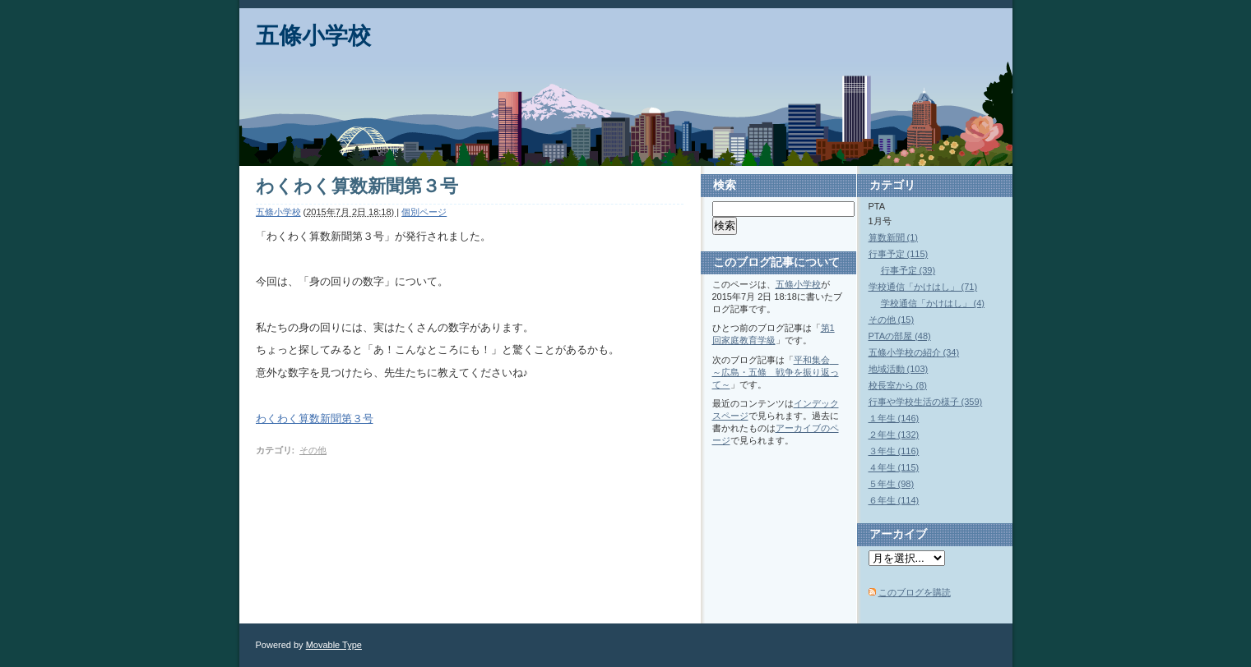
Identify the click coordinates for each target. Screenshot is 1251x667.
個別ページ (424, 212)
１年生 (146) (894, 418)
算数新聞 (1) (894, 237)
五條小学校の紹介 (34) (914, 352)
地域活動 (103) (899, 369)
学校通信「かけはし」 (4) (933, 303)
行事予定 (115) (899, 254)
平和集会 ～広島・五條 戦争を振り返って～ (775, 372)
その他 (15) (892, 319)
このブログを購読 (914, 592)
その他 (313, 450)
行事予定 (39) (908, 270)
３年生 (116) (894, 451)
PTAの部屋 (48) (900, 336)
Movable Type (334, 645)
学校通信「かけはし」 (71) (923, 287)
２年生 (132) (894, 434)
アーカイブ (898, 533)
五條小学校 (313, 35)
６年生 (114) (894, 500)
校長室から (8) (898, 385)
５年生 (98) (892, 484)
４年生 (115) (894, 467)
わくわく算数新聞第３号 (314, 418)
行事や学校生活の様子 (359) (926, 402)
